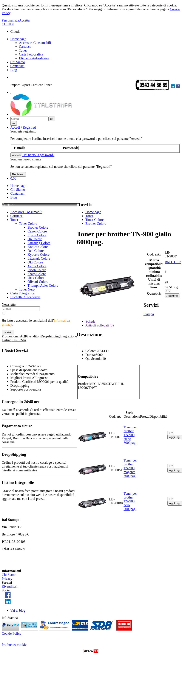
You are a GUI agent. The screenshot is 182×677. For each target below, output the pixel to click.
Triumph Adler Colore (43, 285)
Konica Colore (38, 247)
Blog (13, 70)
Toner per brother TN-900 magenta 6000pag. (130, 468)
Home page (18, 39)
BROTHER (173, 262)
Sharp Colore (37, 274)
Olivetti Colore (38, 281)
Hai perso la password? (38, 155)
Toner (23, 50)
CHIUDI (8, 24)
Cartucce (25, 46)
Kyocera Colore (38, 254)
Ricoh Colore (37, 270)
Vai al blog (17, 610)
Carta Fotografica (31, 54)
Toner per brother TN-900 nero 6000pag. (130, 501)
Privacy (7, 578)
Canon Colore (37, 231)
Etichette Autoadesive (34, 58)
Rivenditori (9, 586)
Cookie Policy (11, 633)
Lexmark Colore (39, 258)
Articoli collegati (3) (99, 325)
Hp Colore (35, 239)
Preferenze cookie (14, 644)
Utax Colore (36, 278)
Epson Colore (37, 235)
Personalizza (10, 20)
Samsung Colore (39, 243)
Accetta (24, 20)
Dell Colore (36, 250)
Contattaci (17, 66)
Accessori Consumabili (35, 43)
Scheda (90, 321)
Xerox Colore (37, 266)
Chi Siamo (17, 62)
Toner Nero (27, 289)
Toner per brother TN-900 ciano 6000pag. (130, 435)
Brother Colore (38, 227)
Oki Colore (35, 262)
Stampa (148, 314)
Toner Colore (28, 223)
